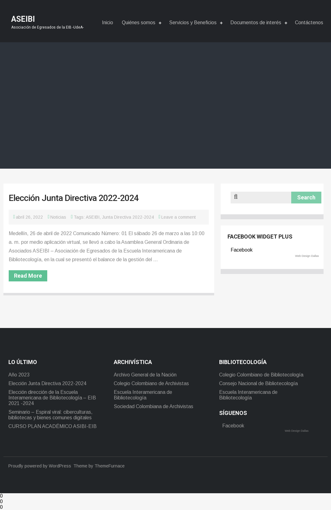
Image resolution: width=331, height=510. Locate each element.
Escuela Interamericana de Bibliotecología (143, 394)
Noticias (58, 217)
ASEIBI (92, 217)
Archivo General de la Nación (145, 374)
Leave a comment (178, 217)
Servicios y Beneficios (193, 22)
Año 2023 (19, 374)
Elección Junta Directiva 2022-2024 (74, 198)
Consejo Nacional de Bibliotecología (258, 383)
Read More (28, 275)
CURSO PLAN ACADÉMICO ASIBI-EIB (52, 426)
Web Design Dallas (307, 255)
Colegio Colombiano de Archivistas (151, 383)
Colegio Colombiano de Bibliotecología (261, 374)
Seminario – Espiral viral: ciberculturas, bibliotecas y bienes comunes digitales (50, 414)
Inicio (107, 22)
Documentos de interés (255, 22)
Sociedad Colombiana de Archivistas (153, 406)
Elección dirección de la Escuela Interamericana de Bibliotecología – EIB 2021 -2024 (52, 397)
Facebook (242, 250)
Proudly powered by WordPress (39, 465)
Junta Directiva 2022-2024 (128, 217)
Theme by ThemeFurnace (99, 465)
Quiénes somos (138, 22)
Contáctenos (309, 22)
